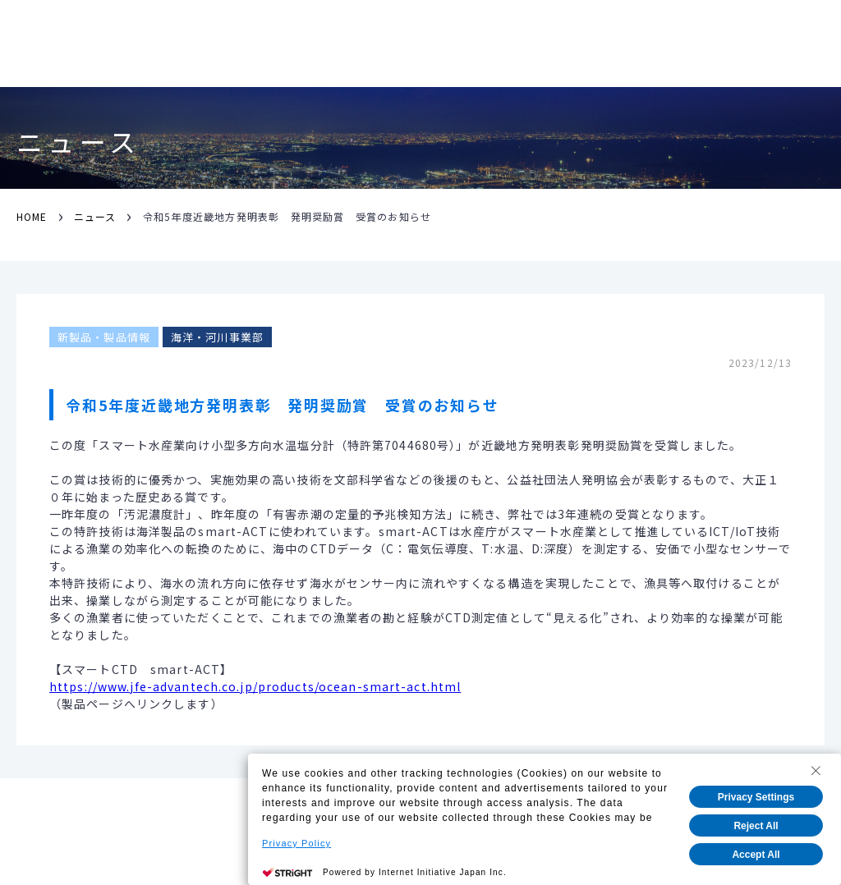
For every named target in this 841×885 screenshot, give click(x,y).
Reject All (755, 826)
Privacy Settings (756, 797)
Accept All (755, 854)
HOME (31, 217)
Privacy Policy (296, 843)
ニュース (95, 217)
